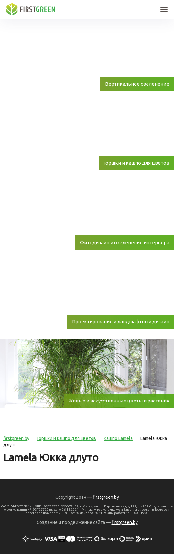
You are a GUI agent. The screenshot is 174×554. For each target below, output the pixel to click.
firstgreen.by (16, 438)
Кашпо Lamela (118, 438)
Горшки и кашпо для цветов (66, 438)
